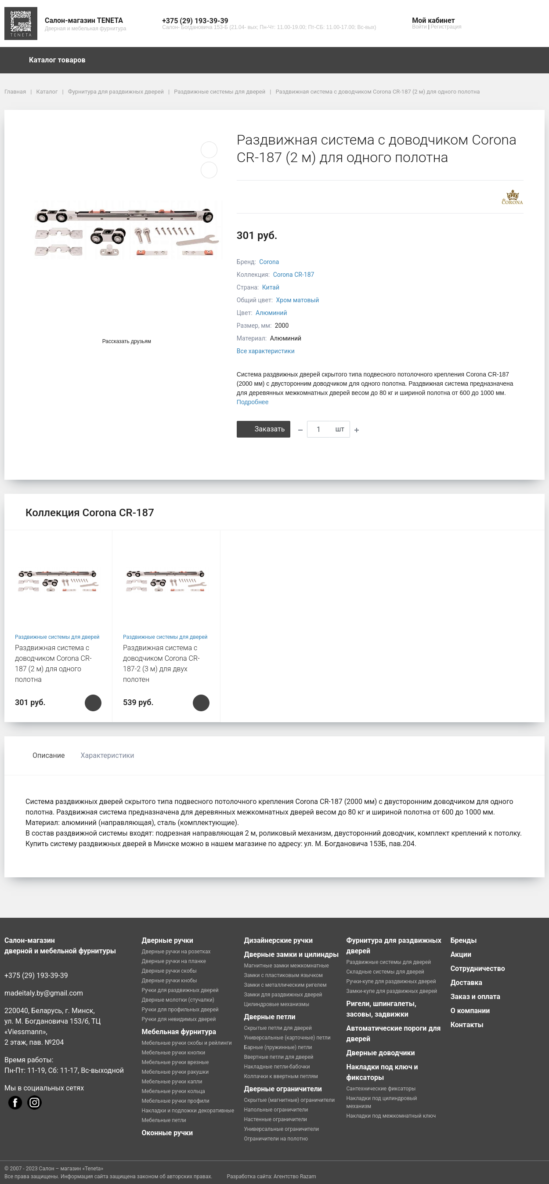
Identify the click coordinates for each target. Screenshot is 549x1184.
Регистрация (446, 27)
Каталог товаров (61, 60)
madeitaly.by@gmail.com (43, 993)
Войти (419, 27)
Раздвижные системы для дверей (57, 637)
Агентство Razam (295, 1176)
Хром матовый (297, 300)
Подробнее (253, 402)
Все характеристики (266, 351)
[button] (269, 21)
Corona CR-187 (293, 274)
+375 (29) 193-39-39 (36, 975)
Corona (269, 261)
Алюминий (271, 312)
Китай (270, 287)
